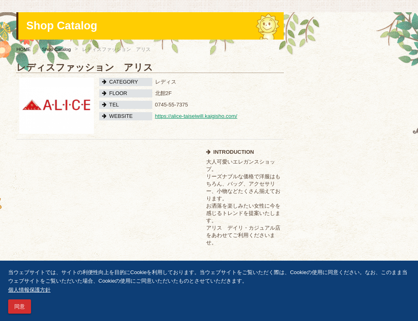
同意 (19, 306)
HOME (23, 49)
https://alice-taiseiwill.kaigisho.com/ (196, 116)
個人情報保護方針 (29, 290)
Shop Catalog (56, 49)
